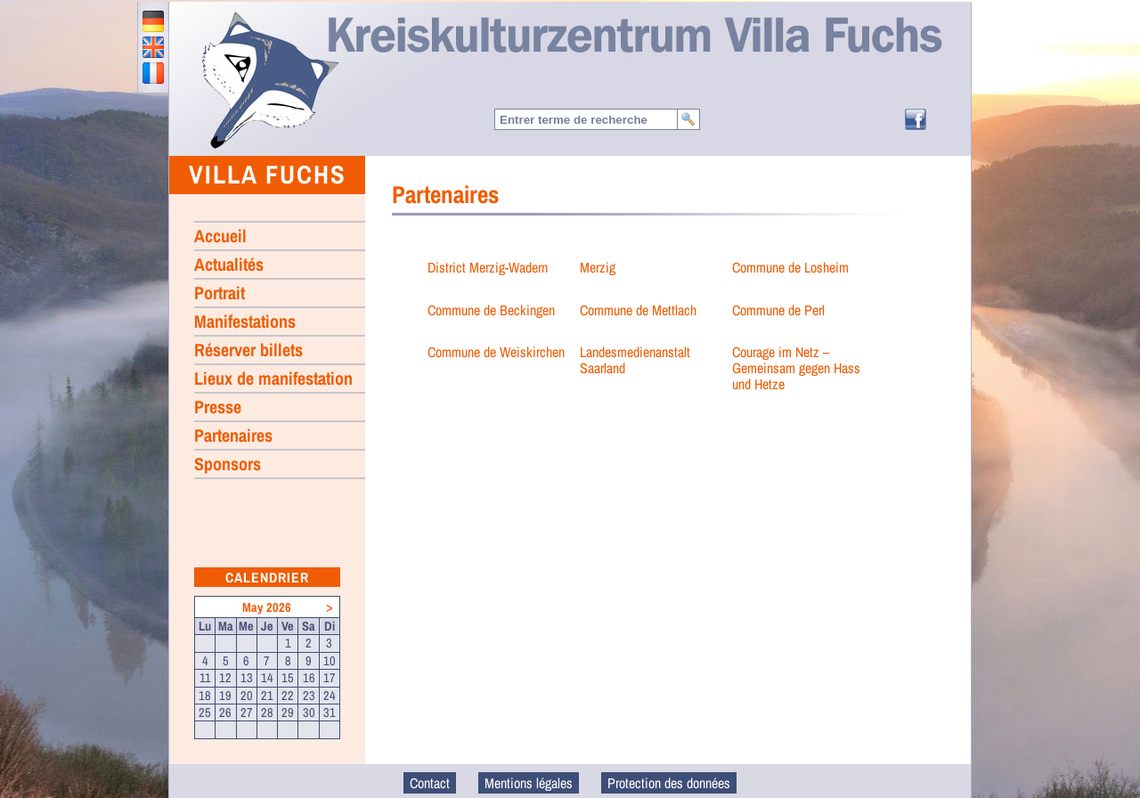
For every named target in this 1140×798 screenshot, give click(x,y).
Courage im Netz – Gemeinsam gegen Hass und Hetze (796, 367)
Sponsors (227, 464)
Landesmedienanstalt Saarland (635, 360)
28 (267, 712)
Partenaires (233, 435)
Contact (430, 783)
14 (267, 678)
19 (225, 695)
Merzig (597, 267)
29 (287, 712)
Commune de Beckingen (491, 310)
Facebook (915, 119)
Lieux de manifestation (273, 378)
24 (329, 695)
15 (287, 678)
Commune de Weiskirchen (496, 352)
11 (205, 678)
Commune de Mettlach (638, 310)
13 (246, 678)
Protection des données (668, 783)
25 (205, 712)
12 (225, 678)
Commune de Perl (778, 310)
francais (153, 73)
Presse (217, 407)
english (153, 47)
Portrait (219, 293)
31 (329, 712)
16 (309, 678)
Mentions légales (528, 783)
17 (329, 678)
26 (225, 712)
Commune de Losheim (790, 267)
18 (205, 695)
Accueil (269, 79)
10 (329, 661)
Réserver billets (248, 350)
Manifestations (245, 321)
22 (287, 695)
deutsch (153, 21)
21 (267, 695)
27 (246, 712)
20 (246, 695)
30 (309, 712)
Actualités (229, 264)
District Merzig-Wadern (488, 267)
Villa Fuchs (267, 174)
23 (309, 695)
